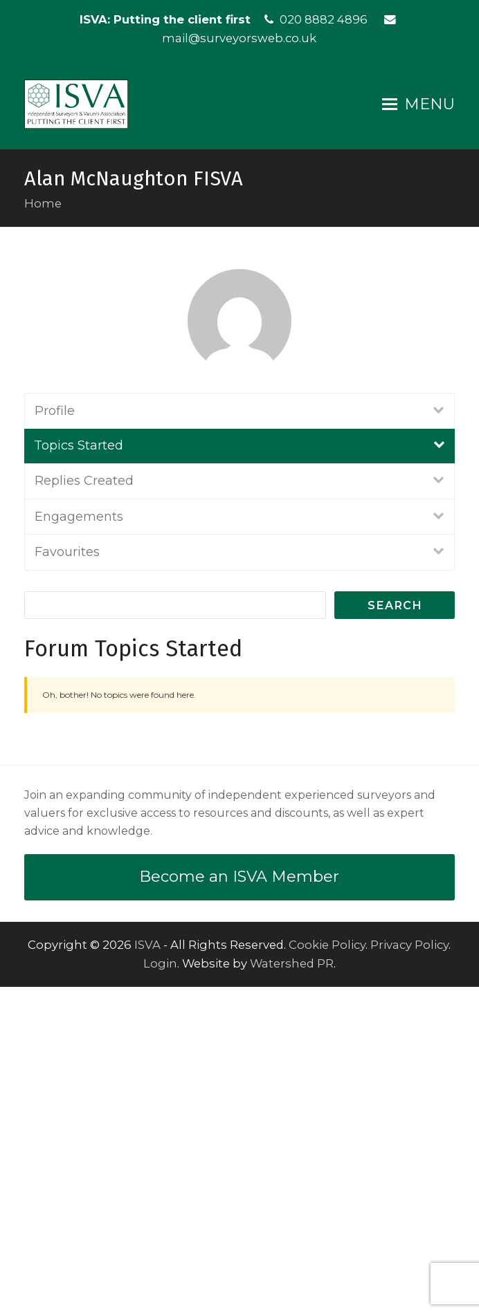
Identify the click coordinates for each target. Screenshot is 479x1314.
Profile (55, 738)
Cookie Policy (327, 1272)
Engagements (79, 843)
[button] (418, 104)
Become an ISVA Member (239, 1203)
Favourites (67, 879)
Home (43, 203)
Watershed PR (292, 1290)
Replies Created (84, 807)
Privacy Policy (409, 1272)
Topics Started (78, 772)
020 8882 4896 (324, 19)
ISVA (147, 1272)
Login (160, 1290)
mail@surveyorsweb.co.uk (239, 38)
